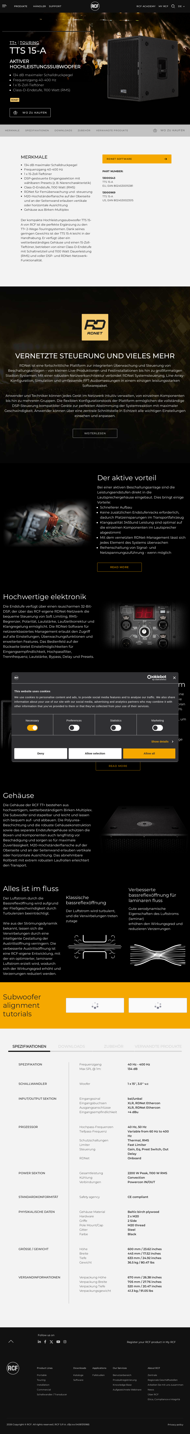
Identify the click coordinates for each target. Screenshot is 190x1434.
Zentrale (152, 1375)
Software (78, 1380)
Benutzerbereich (122, 1375)
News (151, 1389)
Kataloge (78, 1375)
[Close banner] (174, 677)
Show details (160, 741)
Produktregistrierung (125, 1380)
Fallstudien (98, 1375)
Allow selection (95, 753)
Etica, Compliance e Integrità (164, 1399)
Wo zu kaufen (34, 112)
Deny (40, 753)
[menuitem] (40, 6)
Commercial (44, 1389)
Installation (43, 1384)
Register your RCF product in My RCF (151, 1342)
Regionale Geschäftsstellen (163, 1380)
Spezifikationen (37, 130)
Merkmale (12, 130)
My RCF (163, 6)
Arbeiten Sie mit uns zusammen (165, 1384)
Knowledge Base (122, 1384)
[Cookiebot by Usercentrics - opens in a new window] (150, 678)
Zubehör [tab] (113, 1046)
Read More (118, 766)
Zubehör (84, 130)
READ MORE (119, 567)
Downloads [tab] (71, 1046)
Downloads (63, 130)
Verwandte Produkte (112, 130)
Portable (42, 1375)
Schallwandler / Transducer (52, 1394)
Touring (41, 1380)
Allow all (149, 753)
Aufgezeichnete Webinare (127, 1389)
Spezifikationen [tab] (29, 1046)
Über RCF (153, 1394)
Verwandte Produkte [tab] (158, 1046)
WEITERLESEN (95, 433)
